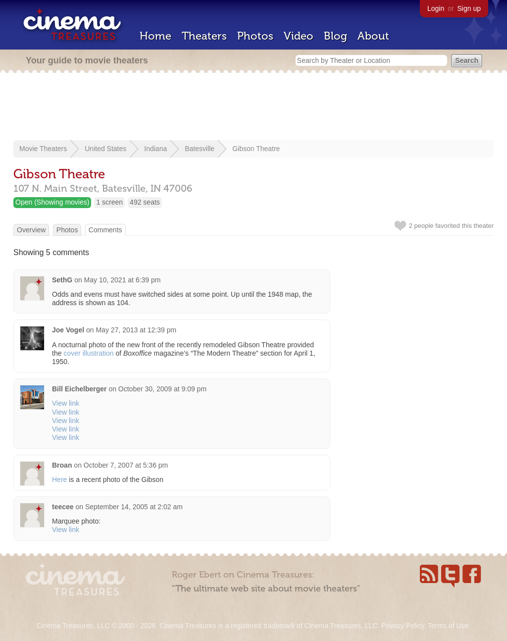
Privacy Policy (402, 626)
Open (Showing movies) (52, 202)
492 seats (145, 202)
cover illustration (88, 353)
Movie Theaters (43, 149)
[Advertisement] (253, 107)
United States (105, 149)
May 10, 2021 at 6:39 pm (122, 280)
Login (435, 8)
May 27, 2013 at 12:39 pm (136, 330)
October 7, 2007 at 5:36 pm (126, 465)
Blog (335, 36)
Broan (62, 465)
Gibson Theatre (256, 149)
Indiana (155, 149)
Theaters (204, 36)
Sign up (469, 8)
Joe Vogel (68, 330)
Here (59, 479)
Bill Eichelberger (79, 389)
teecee (63, 507)
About (373, 36)
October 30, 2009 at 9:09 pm (162, 389)
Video (298, 36)
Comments (105, 230)
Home (155, 36)
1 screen (109, 202)
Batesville (199, 149)
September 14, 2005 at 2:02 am (134, 507)
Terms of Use (448, 626)
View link (65, 403)
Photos (255, 36)
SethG (62, 280)
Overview (31, 230)
